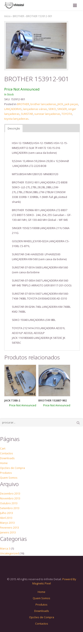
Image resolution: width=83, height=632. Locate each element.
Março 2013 (7, 523)
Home (4, 463)
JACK (60, 104)
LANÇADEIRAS (13, 109)
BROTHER (18, 16)
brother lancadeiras (43, 104)
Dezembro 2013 (10, 493)
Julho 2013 (6, 513)
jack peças (71, 104)
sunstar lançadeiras (47, 114)
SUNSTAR (27, 114)
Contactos (6, 453)
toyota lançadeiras (16, 119)
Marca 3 (5, 548)
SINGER (62, 109)
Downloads (7, 458)
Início (7, 16)
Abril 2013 (6, 518)
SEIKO (52, 109)
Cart (2, 448)
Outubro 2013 (8, 503)
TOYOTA (67, 114)
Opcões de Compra (12, 468)
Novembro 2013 (10, 498)
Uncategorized (9, 553)
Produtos (6, 473)
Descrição (14, 128)
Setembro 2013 (9, 508)
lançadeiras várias (35, 109)
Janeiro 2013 (8, 532)
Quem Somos (8, 477)
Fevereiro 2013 (9, 527)
